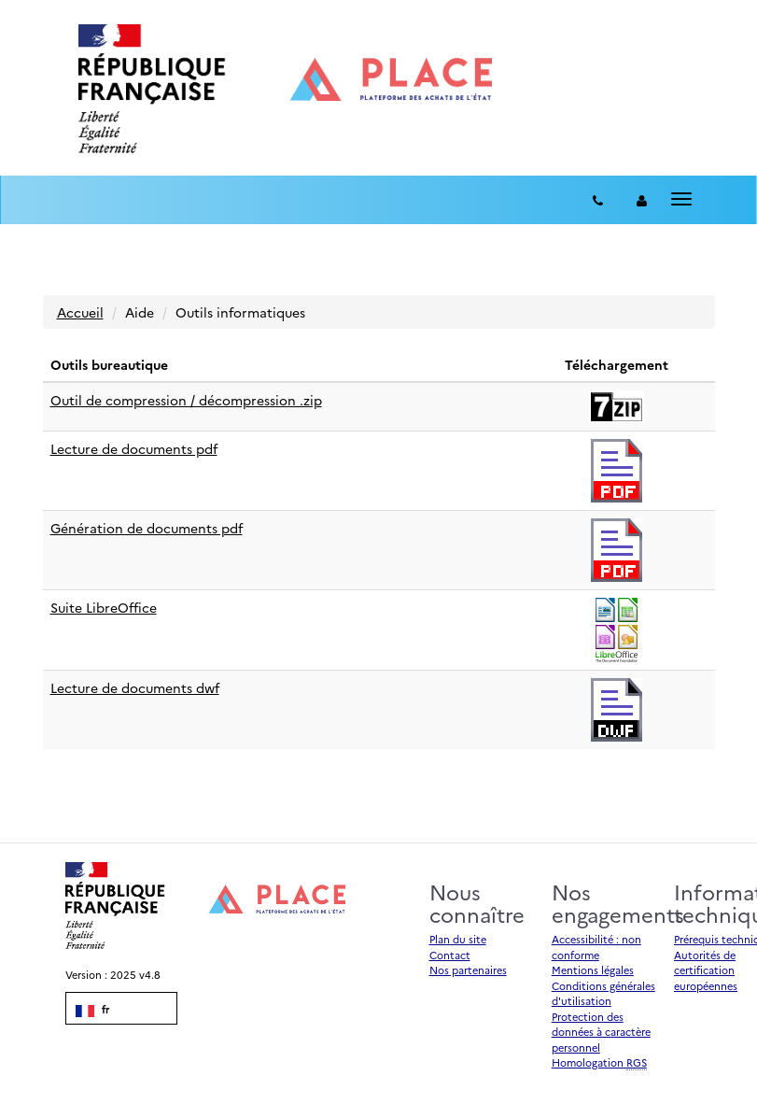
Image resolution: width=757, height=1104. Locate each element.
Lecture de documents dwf (134, 687)
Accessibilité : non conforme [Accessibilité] (596, 947)
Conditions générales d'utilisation (603, 994)
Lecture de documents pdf (133, 448)
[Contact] (598, 200)
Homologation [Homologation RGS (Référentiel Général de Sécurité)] (599, 1062)
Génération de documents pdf (146, 527)
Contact (449, 955)
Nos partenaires (468, 970)
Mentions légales (593, 970)
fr (92, 1009)
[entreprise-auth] (642, 200)
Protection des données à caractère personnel (601, 1032)
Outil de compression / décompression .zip (186, 399)
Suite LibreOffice (103, 607)
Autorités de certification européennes (705, 970)
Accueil (80, 312)
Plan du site (457, 939)
